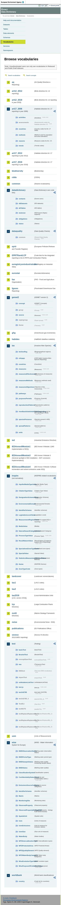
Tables (5, 29)
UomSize (22, 832)
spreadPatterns (24, 426)
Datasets (6, 25)
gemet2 (15, 297)
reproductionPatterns (26, 405)
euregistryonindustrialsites (23, 264)
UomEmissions (24, 826)
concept (22, 303)
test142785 (23, 692)
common (16, 184)
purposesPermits (25, 398)
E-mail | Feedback (10, 898)
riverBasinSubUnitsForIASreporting (26, 411)
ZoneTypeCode (24, 569)
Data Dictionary (20, 16)
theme (21, 564)
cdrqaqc (22, 358)
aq (13, 82)
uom (14, 736)
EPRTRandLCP (19, 255)
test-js (21, 687)
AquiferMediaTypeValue (26, 484)
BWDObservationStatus (26, 751)
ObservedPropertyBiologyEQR (26, 810)
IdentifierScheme (25, 510)
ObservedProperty (26, 805)
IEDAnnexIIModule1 (21, 446)
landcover (16, 576)
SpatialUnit (23, 816)
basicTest (22, 650)
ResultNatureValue (26, 541)
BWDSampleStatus (26, 762)
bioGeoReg (23, 352)
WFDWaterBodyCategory (26, 855)
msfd (14, 613)
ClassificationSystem (26, 773)
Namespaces (8, 50)
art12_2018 (17, 100)
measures (22, 369)
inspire (15, 476)
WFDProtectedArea (26, 846)
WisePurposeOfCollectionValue (26, 866)
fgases (15, 288)
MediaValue (23, 526)
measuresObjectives (26, 387)
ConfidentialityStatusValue (26, 777)
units (21, 432)
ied (13, 440)
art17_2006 (17, 109)
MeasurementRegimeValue (26, 520)
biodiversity (17, 171)
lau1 (14, 583)
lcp (13, 604)
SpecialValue (23, 553)
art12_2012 (17, 91)
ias (13, 346)
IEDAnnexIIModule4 (21, 467)
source (21, 315)
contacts (22, 199)
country (22, 881)
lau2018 (15, 595)
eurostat (16, 273)
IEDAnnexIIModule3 (21, 455)
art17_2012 (17, 153)
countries (22, 129)
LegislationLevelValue (26, 515)
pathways (22, 393)
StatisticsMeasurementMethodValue (26, 558)
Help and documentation (12, 20)
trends (21, 146)
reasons (22, 141)
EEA (13, 2)
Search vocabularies (14, 75)
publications (18, 628)
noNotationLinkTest (26, 682)
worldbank (17, 875)
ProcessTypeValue (26, 536)
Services (6, 46)
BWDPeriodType (25, 757)
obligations (23, 219)
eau (20, 664)
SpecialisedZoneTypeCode (26, 549)
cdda (14, 177)
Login (42, 5)
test (13, 644)
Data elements (8, 33)
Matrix (21, 796)
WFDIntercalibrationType (26, 841)
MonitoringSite (24, 801)
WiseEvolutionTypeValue (26, 861)
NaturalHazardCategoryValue (26, 531)
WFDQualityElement (26, 850)
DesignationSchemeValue (26, 497)
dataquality (17, 231)
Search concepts (31, 75)
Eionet (12, 16)
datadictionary (18, 190)
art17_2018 (17, 162)
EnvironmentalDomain (26, 504)
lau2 (14, 589)
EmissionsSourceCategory (26, 785)
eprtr (14, 246)
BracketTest (23, 655)
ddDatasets (23, 203)
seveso (15, 635)
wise (14, 742)
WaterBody (23, 836)
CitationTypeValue (25, 491)
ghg (13, 333)
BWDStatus (23, 768)
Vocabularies (8, 42)
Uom (20, 821)
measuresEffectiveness (26, 374)
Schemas (6, 37)
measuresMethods (26, 380)
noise (14, 622)
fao (13, 279)
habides (15, 339)
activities (22, 117)
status (21, 224)
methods (22, 135)
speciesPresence (25, 419)
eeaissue (22, 213)
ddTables (22, 208)
